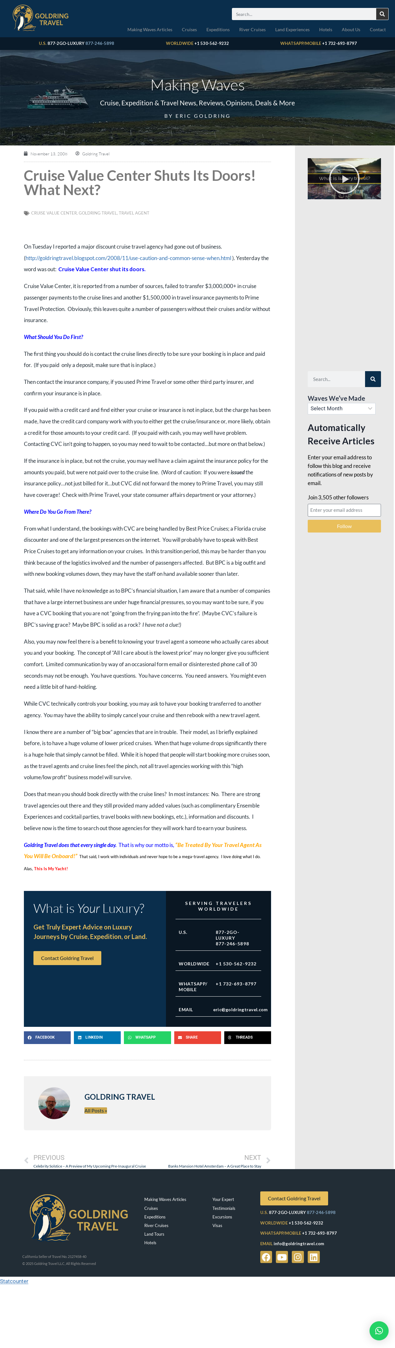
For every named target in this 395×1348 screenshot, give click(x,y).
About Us (351, 29)
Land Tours (154, 1234)
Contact (378, 29)
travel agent (134, 212)
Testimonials (223, 1208)
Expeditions (218, 29)
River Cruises (252, 29)
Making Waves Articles (149, 29)
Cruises (189, 29)
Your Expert (223, 1199)
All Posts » (95, 1110)
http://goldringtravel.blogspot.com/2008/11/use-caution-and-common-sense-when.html (128, 258)
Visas (217, 1225)
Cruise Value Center (54, 212)
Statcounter (14, 1281)
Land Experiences (292, 29)
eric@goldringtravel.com (240, 1009)
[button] (47, 1037)
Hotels (325, 29)
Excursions (222, 1216)
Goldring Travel (98, 212)
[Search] (382, 14)
